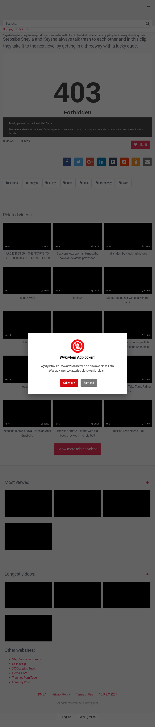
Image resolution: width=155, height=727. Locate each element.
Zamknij (89, 383)
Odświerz (69, 383)
